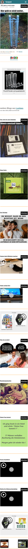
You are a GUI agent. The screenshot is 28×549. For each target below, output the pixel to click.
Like (1, 51)
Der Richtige (3, 212)
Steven (20, 51)
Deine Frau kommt (5, 417)
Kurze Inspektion (5, 459)
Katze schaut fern (5, 285)
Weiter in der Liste (22, 543)
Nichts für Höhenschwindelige (8, 489)
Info (13, 51)
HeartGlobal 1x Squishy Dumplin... (7, 329)
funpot (9, 2)
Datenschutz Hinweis (14, 59)
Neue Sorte (3, 170)
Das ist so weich (5, 340)
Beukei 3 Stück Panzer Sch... (21, 325)
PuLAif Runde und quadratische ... (13, 92)
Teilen (4, 51)
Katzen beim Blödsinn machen (9, 256)
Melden (11, 51)
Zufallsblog (4, 543)
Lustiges (6, 6)
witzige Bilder (11, 6)
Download (7, 51)
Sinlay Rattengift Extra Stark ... (21, 529)
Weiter (24, 6)
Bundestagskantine (5, 380)
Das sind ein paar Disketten (8, 119)
